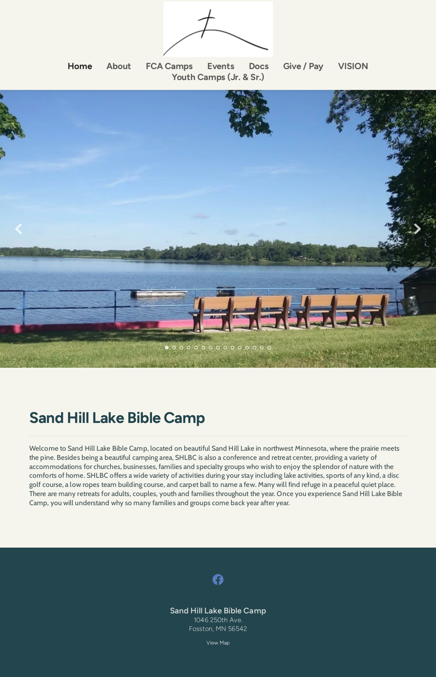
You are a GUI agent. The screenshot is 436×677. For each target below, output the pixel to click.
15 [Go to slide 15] (269, 347)
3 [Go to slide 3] (181, 347)
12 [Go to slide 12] (247, 347)
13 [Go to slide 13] (255, 347)
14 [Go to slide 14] (262, 347)
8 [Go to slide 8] (218, 347)
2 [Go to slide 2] (174, 347)
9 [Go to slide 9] (225, 347)
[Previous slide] (18, 229)
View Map (218, 643)
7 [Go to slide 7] (211, 347)
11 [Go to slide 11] (240, 347)
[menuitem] (80, 66)
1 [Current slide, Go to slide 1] (167, 347)
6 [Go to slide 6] (203, 347)
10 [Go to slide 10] (233, 347)
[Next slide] (417, 229)
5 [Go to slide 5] (196, 347)
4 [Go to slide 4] (189, 347)
